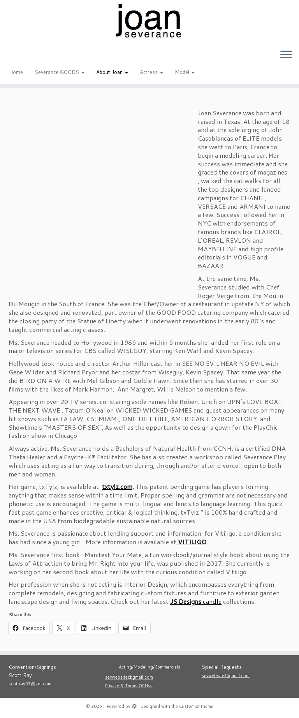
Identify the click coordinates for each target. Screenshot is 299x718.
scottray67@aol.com (30, 684)
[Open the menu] (286, 55)
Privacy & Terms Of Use (129, 686)
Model (185, 72)
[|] (149, 21)
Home (16, 72)
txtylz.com (117, 486)
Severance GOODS (59, 72)
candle (196, 601)
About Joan (112, 72)
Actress (151, 72)
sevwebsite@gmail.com (129, 677)
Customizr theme (196, 706)
